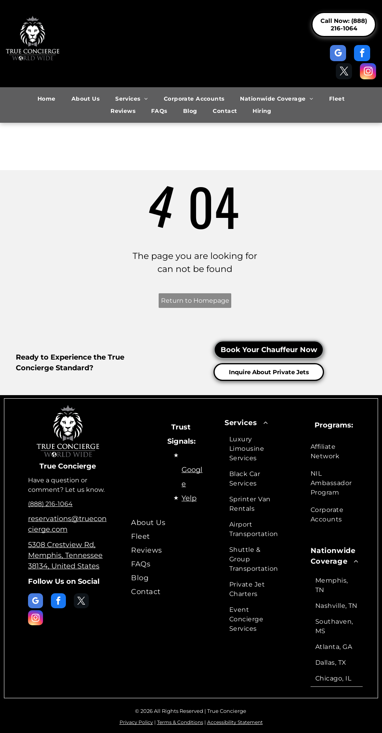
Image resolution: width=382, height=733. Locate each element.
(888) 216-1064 (50, 504)
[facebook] (362, 54)
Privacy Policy (136, 722)
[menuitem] (47, 99)
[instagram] (368, 72)
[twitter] (344, 72)
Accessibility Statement (235, 722)
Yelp (189, 498)
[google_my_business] (338, 54)
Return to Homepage (195, 300)
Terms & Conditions (180, 722)
